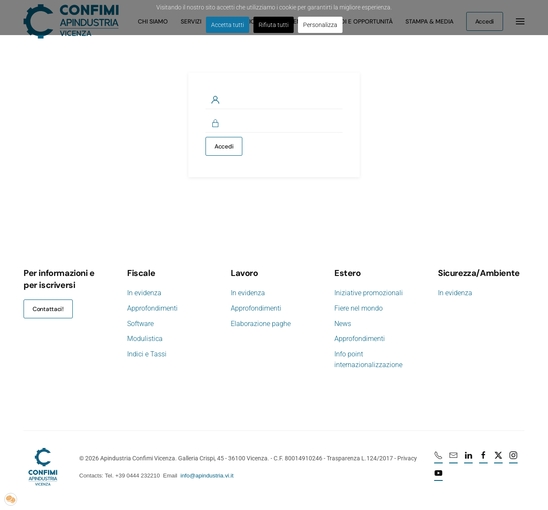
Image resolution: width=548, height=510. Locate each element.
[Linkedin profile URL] (469, 459)
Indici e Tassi (147, 354)
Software (140, 324)
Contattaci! (48, 309)
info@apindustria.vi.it (206, 475)
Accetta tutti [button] (227, 24)
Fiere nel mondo (358, 308)
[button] (10, 499)
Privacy (406, 458)
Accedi (223, 146)
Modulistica (145, 339)
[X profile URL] (499, 459)
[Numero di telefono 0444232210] (439, 459)
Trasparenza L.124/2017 (359, 458)
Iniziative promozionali (368, 293)
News (342, 324)
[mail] (454, 459)
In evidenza (144, 293)
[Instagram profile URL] (514, 459)
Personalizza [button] (320, 24)
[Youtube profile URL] (439, 476)
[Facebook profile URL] (484, 459)
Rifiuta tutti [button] (274, 24)
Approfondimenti (152, 308)
